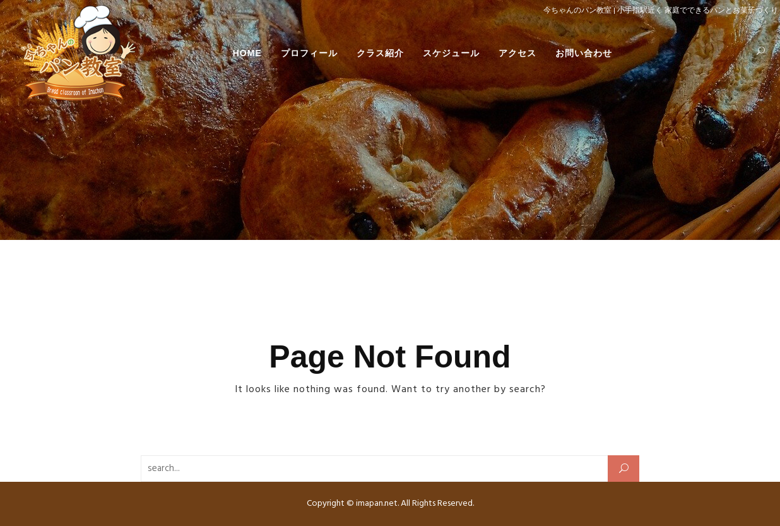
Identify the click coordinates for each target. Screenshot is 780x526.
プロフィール (309, 53)
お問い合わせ (583, 53)
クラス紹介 (380, 53)
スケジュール (451, 53)
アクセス (517, 53)
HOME (247, 53)
